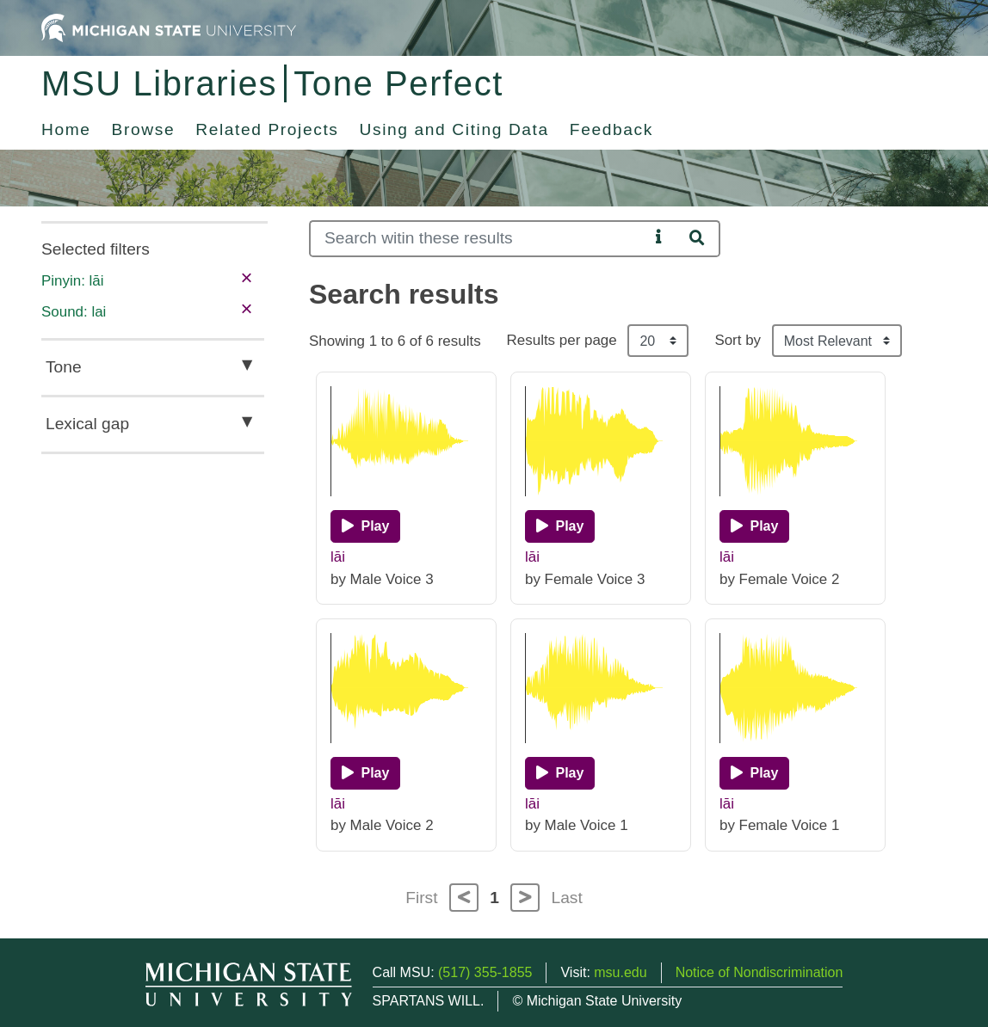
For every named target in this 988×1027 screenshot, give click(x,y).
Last (567, 898)
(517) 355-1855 (485, 972)
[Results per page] (658, 340)
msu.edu (620, 972)
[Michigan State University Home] (168, 27)
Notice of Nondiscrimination (759, 972)
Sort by (737, 340)
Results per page (562, 340)
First (421, 898)
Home (66, 129)
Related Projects (266, 129)
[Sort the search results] (837, 340)
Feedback (611, 129)
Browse (144, 129)
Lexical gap (87, 424)
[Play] (365, 526)
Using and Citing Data (454, 129)
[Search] (479, 238)
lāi (337, 557)
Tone (64, 367)
